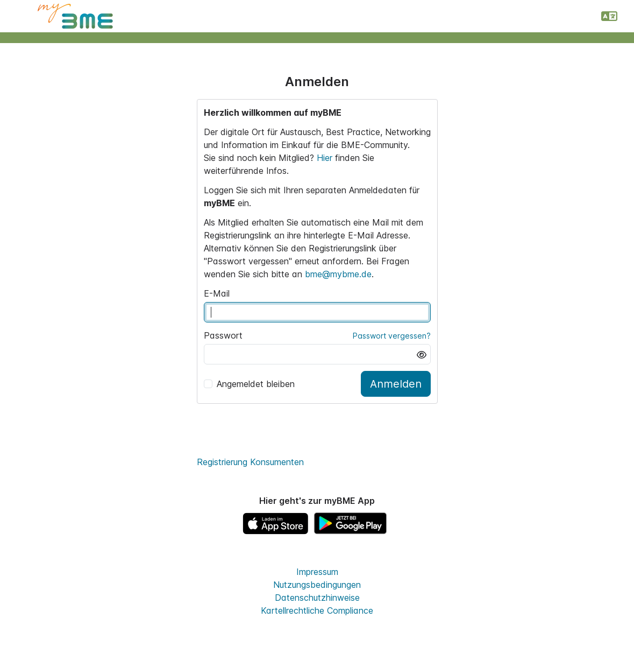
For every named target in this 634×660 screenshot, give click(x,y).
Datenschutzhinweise (317, 597)
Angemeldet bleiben (249, 383)
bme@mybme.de (338, 274)
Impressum (317, 571)
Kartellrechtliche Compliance (317, 610)
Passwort (223, 335)
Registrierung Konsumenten (250, 462)
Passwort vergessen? (392, 335)
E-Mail (217, 293)
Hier (326, 157)
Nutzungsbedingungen (317, 584)
